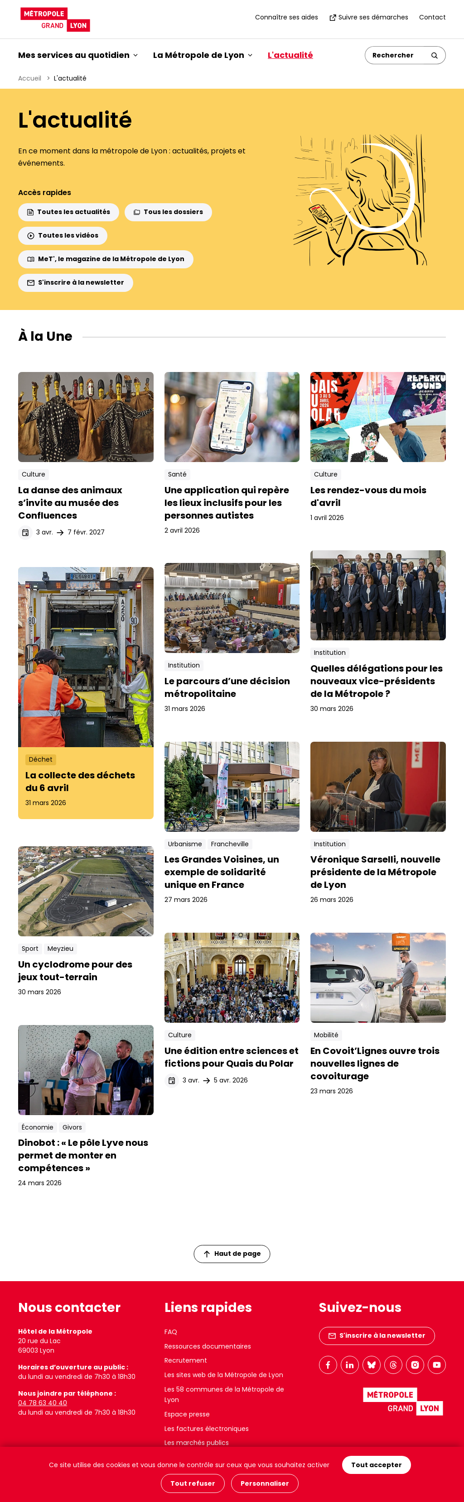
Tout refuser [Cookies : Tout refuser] (192, 1483)
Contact (432, 17)
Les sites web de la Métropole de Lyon (223, 1374)
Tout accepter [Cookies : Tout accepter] (376, 1464)
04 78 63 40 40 (42, 1402)
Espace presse (187, 1414)
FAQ (170, 1331)
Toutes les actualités (68, 211)
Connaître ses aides (286, 17)
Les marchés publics (196, 1442)
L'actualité (290, 55)
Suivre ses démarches (368, 17)
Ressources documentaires (207, 1346)
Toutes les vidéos (62, 235)
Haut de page (232, 1253)
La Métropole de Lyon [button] (202, 55)
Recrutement (185, 1360)
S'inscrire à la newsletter (75, 282)
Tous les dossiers (168, 211)
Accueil (29, 78)
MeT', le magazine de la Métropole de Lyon (105, 258)
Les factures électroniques (206, 1428)
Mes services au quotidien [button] (78, 55)
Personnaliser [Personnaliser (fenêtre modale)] (265, 1483)
